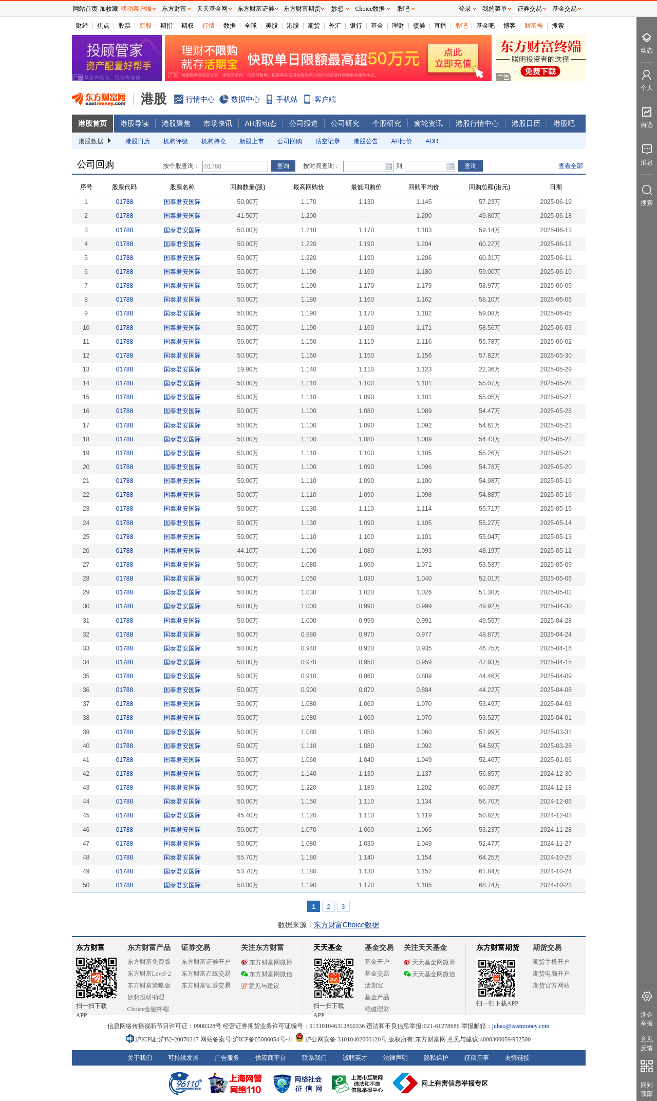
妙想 (337, 8)
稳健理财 (377, 1009)
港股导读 (134, 123)
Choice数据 (370, 8)
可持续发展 (183, 1057)
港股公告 (365, 141)
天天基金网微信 (429, 974)
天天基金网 (212, 8)
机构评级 (175, 141)
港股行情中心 (477, 123)
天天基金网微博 (429, 962)
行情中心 (200, 99)
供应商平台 (270, 1057)
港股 (293, 25)
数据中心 (245, 99)
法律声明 (395, 1057)
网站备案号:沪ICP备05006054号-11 (247, 1039)
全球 (251, 25)
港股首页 (92, 123)
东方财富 (90, 947)
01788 (124, 202)
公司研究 (345, 123)
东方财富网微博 (266, 962)
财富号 (533, 25)
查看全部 (570, 166)
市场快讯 (217, 123)
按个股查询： (181, 166)
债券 (419, 25)
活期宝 (374, 985)
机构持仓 (213, 141)
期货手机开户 (551, 961)
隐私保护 (436, 1057)
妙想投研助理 (145, 997)
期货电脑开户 (551, 973)
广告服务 (227, 1057)
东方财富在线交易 (206, 973)
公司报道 (303, 123)
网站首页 (85, 8)
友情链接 (517, 1057)
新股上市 (251, 141)
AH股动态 (260, 123)
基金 (377, 25)
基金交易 (377, 973)
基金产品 (377, 997)
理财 (398, 25)
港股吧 (564, 123)
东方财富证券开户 (206, 961)
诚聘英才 (355, 1057)
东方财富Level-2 (149, 973)
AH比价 (401, 141)
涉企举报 (647, 1019)
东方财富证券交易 (206, 985)
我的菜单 (494, 8)
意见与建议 (260, 986)
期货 (314, 25)
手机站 (287, 99)
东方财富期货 (497, 947)
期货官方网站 (551, 985)
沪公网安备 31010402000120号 (341, 1039)
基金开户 (377, 961)
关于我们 (139, 1057)
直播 (440, 25)
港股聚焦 (176, 123)
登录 (465, 8)
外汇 (335, 25)
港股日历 (526, 123)
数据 (229, 25)
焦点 (103, 25)
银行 (356, 25)
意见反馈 (647, 1044)
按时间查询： (321, 166)
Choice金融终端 (148, 1009)
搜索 (558, 25)
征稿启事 (476, 1057)
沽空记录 (327, 141)
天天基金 (327, 947)
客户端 (325, 99)
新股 (145, 25)
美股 (272, 25)
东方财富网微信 (266, 974)
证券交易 (529, 8)
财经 (82, 25)
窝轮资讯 (428, 123)
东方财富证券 (255, 8)
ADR (431, 141)
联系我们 (314, 1057)
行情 (208, 25)
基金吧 (485, 25)
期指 (166, 25)
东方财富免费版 (149, 961)
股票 (124, 25)
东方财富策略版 (149, 985)
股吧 (461, 25)
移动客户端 (136, 8)
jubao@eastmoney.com (521, 1026)
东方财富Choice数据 (347, 925)
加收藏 (109, 8)
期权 (187, 25)
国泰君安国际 (182, 202)
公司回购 (289, 141)
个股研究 (386, 123)
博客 (509, 25)
